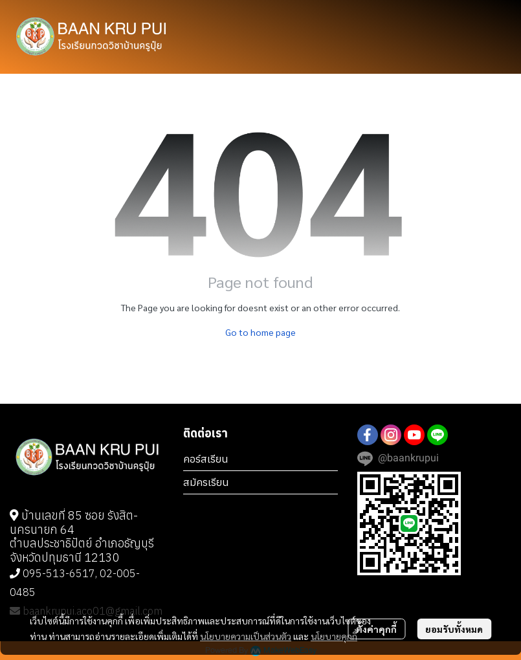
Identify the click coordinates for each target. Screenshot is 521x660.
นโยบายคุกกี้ (334, 636)
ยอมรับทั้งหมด (454, 629)
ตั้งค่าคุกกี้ (376, 629)
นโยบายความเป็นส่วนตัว (245, 636)
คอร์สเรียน (205, 458)
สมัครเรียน (206, 482)
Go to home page (260, 332)
